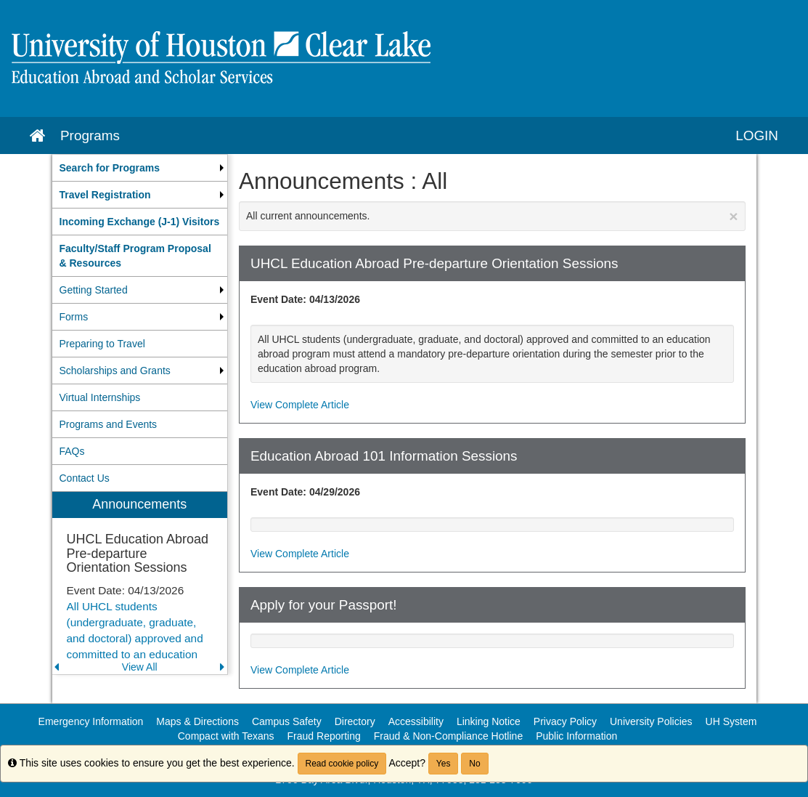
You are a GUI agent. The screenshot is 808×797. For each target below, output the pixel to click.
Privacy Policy (565, 721)
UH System (731, 721)
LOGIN (756, 135)
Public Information (576, 736)
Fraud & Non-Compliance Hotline (448, 736)
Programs (90, 135)
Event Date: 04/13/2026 (305, 299)
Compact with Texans (226, 736)
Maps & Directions (197, 721)
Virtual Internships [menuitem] (100, 397)
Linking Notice (489, 721)
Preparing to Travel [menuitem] (102, 343)
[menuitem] (140, 168)
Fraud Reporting (324, 736)
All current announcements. (492, 216)
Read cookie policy (342, 763)
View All (140, 667)
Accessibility (416, 721)
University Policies (651, 721)
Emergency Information (91, 721)
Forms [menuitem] (74, 317)
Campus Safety (287, 721)
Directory (355, 721)
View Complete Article (299, 404)
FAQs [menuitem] (72, 451)
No (474, 763)
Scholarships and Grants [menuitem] (115, 370)
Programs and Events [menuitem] (109, 424)
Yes (443, 763)
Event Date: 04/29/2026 (305, 492)
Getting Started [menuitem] (94, 290)
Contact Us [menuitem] (85, 478)
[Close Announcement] (733, 216)
